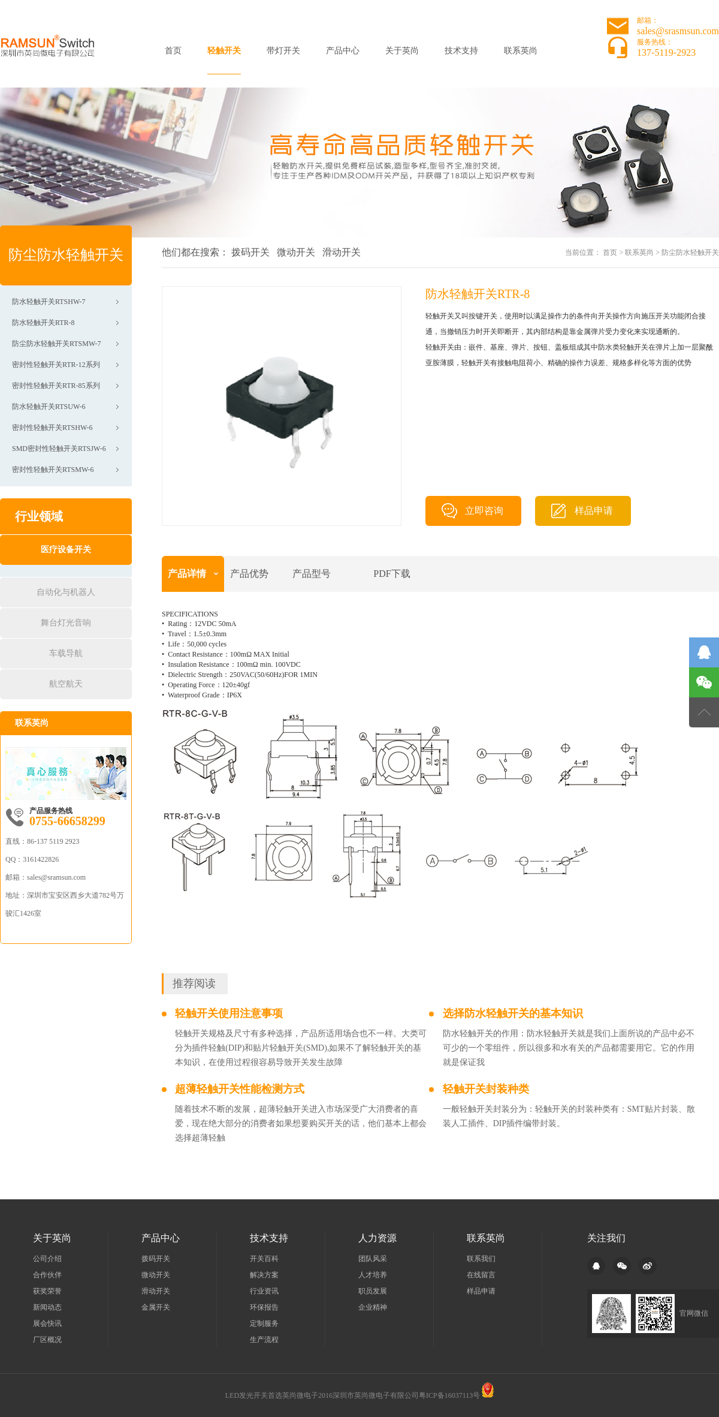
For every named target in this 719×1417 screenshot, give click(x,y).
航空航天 (66, 683)
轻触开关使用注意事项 (229, 1013)
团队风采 (372, 1258)
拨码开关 (250, 252)
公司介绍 (47, 1258)
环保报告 (264, 1307)
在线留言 (481, 1275)
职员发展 (372, 1291)
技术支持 (461, 50)
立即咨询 (484, 511)
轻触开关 (224, 50)
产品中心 (343, 50)
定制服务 (264, 1323)
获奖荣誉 (47, 1291)
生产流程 (264, 1339)
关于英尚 (402, 50)
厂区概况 (47, 1339)
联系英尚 (520, 50)
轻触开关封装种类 (486, 1089)
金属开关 (155, 1307)
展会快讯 (47, 1323)
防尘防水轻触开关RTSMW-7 (56, 343)
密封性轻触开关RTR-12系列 (56, 364)
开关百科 (264, 1258)
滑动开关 (341, 252)
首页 (173, 50)
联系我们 (481, 1258)
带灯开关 (283, 50)
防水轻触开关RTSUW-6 (49, 406)
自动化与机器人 (66, 592)
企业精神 (372, 1307)
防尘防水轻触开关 (690, 252)
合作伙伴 (47, 1275)
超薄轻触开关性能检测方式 (239, 1089)
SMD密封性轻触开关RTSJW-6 (59, 448)
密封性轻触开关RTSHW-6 (52, 427)
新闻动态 (47, 1307)
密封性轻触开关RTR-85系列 (56, 385)
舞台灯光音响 (66, 622)
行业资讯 (264, 1291)
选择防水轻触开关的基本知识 (513, 1013)
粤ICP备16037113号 (449, 1395)
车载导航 (66, 653)
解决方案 (264, 1275)
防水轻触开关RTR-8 (43, 322)
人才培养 (372, 1275)
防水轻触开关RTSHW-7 (49, 301)
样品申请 (594, 511)
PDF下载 (391, 573)
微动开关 (296, 252)
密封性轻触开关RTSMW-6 (53, 469)
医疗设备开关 (66, 549)
